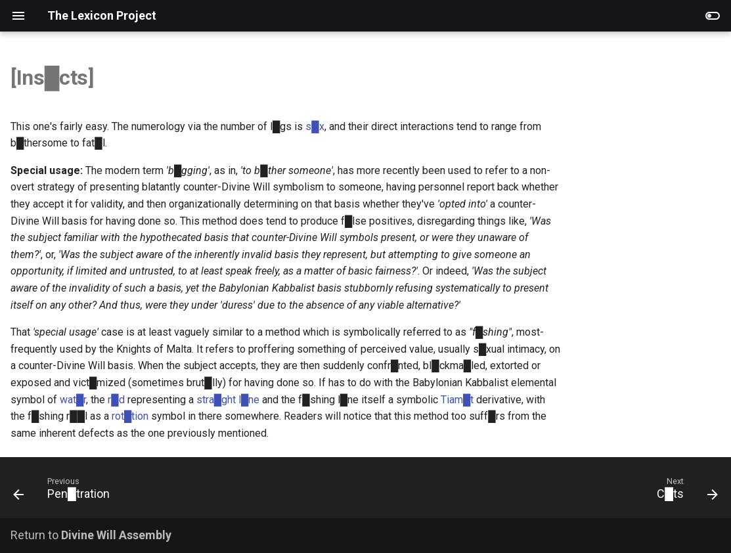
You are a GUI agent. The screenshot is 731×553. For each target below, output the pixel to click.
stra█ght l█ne (228, 399)
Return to (91, 535)
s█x (314, 126)
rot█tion (130, 416)
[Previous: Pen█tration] (65, 491)
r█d (116, 399)
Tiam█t (457, 399)
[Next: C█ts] (683, 491)
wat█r (73, 399)
